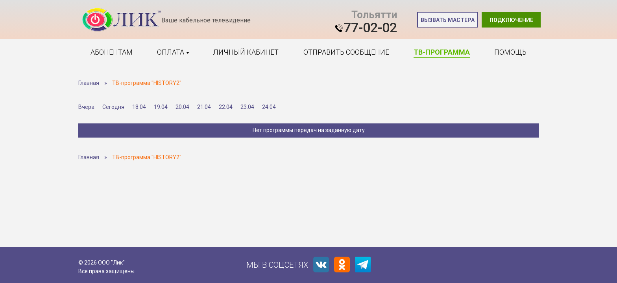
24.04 (269, 107)
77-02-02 (370, 27)
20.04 (182, 107)
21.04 (204, 107)
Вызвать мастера (448, 20)
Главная (88, 83)
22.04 (226, 107)
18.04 (139, 107)
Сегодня (113, 107)
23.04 (247, 107)
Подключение (511, 20)
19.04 (161, 107)
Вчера (86, 107)
